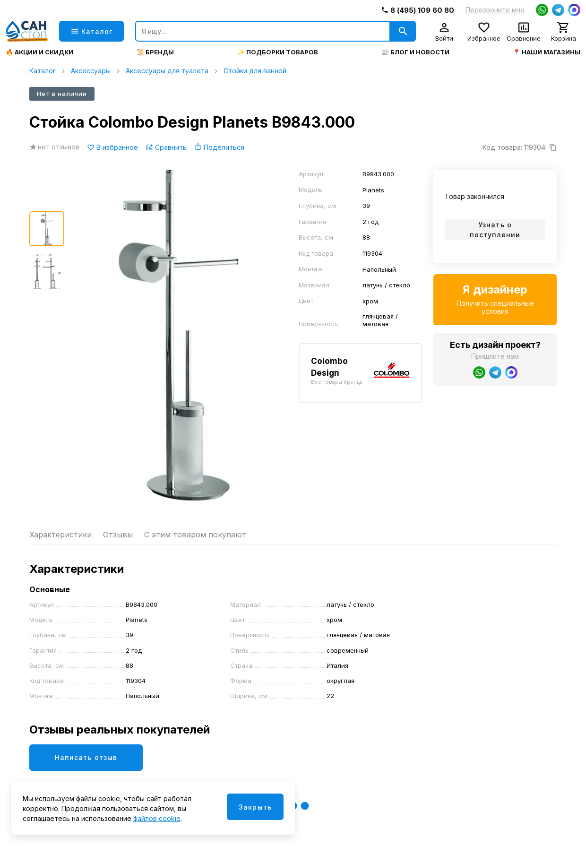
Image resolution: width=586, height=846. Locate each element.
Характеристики (60, 534)
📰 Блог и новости (415, 52)
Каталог (42, 71)
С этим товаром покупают (195, 534)
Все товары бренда (336, 382)
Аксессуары (91, 71)
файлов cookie (157, 818)
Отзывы (118, 534)
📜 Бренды (155, 52)
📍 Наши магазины (546, 52)
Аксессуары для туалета (167, 71)
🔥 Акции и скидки (39, 52)
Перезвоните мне (495, 10)
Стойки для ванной (255, 71)
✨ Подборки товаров (277, 52)
